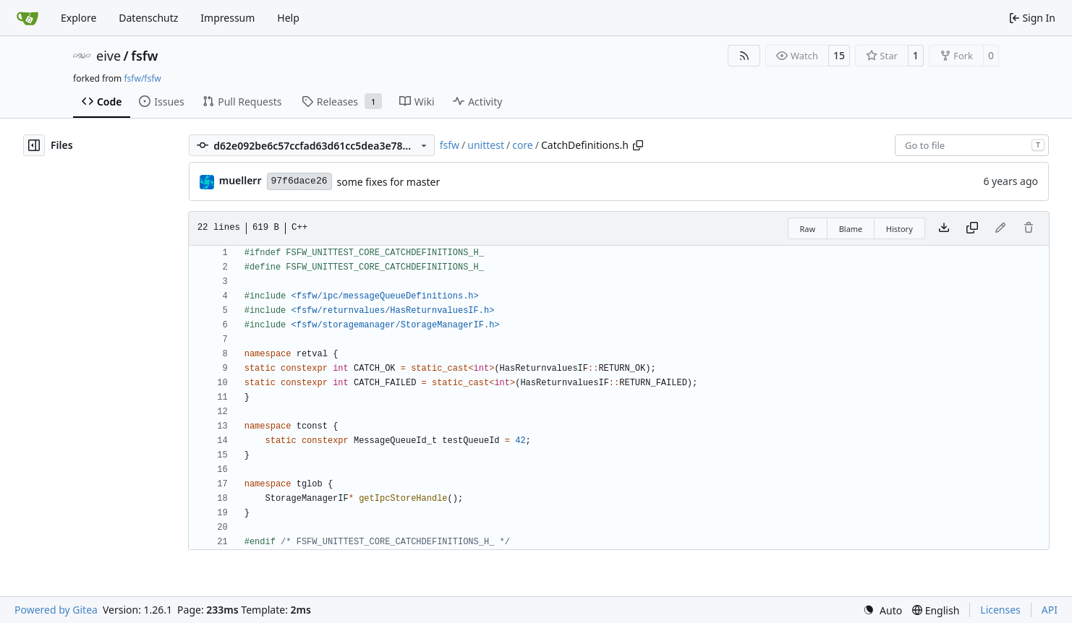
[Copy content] (972, 228)
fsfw (144, 55)
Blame (851, 228)
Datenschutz (148, 18)
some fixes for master (389, 182)
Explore (78, 18)
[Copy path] (638, 145)
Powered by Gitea (56, 609)
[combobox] (972, 145)
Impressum (227, 18)
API (1050, 609)
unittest (485, 145)
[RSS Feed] (744, 55)
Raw (808, 228)
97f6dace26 (299, 181)
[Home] (27, 18)
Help (288, 18)
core (522, 145)
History (899, 228)
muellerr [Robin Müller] (240, 180)
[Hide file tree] (34, 145)
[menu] (882, 610)
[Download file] (944, 228)
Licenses (1000, 609)
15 (839, 55)
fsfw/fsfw (142, 78)
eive (108, 55)
